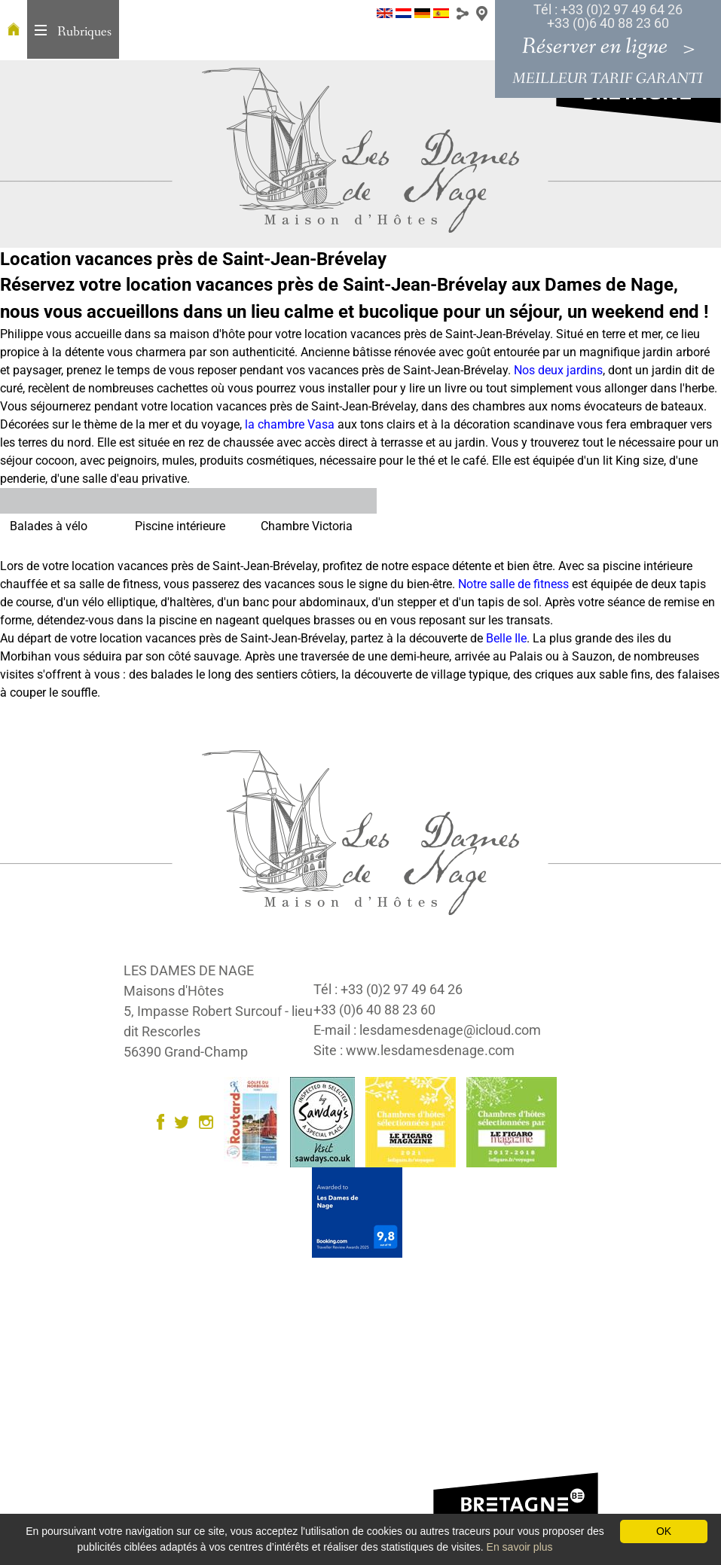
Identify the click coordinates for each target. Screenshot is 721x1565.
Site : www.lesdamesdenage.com (414, 1050)
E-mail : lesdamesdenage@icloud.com (427, 1030)
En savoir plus (520, 1547)
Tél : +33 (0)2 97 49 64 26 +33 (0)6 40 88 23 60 (608, 16)
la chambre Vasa (290, 424)
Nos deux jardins (558, 370)
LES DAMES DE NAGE (189, 970)
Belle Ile (506, 638)
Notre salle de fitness (513, 584)
